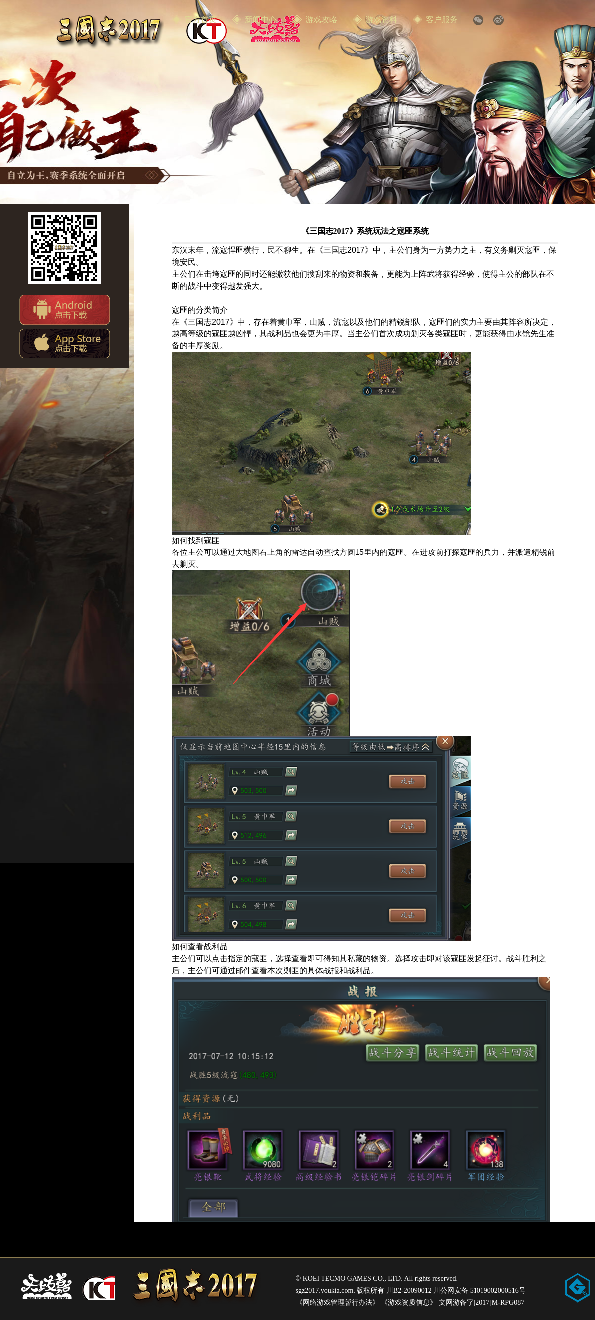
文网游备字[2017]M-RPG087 (482, 1302)
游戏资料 (381, 19)
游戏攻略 (321, 19)
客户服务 (442, 19)
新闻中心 (261, 19)
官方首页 (201, 19)
